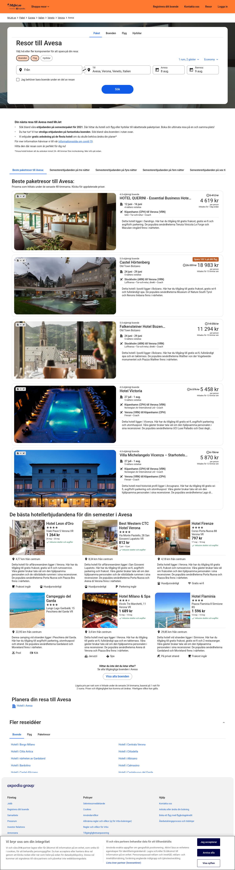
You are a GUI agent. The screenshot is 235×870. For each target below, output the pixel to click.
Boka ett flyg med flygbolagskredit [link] (175, 815)
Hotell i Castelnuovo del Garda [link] (136, 772)
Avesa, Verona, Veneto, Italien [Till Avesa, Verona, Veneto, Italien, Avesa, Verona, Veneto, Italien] (112, 71)
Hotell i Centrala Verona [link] (132, 744)
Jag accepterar (208, 843)
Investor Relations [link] (16, 827)
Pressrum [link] (12, 821)
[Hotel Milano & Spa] (117, 626)
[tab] (97, 33)
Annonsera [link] (12, 833)
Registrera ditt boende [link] (18, 809)
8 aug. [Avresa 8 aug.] (165, 71)
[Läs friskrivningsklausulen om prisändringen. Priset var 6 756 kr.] (212, 452)
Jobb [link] (9, 803)
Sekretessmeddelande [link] (94, 803)
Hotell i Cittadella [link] (128, 751)
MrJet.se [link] (11, 18)
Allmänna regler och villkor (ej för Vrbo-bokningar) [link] (107, 821)
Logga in (223, 6)
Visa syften (209, 864)
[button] (117, 722)
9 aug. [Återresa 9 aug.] (199, 71)
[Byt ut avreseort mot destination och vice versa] (84, 69)
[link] (38, 706)
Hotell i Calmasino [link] (129, 765)
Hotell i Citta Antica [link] (22, 751)
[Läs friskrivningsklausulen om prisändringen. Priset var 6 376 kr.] (193, 389)
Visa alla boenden (117, 676)
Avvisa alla (209, 853)
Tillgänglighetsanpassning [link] (96, 833)
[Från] (49, 69)
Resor (208, 6)
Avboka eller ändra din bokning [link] (174, 809)
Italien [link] (41, 18)
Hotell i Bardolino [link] (21, 765)
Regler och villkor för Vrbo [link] (95, 827)
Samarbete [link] (12, 815)
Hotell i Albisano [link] (128, 758)
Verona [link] (61, 18)
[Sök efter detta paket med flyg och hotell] (169, 221)
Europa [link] (31, 18)
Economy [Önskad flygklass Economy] (211, 59)
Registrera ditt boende (165, 6)
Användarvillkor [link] (90, 815)
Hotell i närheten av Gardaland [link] (28, 758)
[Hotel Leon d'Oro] (45, 555)
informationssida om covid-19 (75, 141)
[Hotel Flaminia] (190, 626)
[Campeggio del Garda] (45, 626)
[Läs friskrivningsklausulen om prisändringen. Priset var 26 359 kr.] (190, 265)
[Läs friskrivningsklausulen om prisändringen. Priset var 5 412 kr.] (212, 195)
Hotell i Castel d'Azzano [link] (24, 772)
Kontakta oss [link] (165, 803)
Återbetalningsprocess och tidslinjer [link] (176, 821)
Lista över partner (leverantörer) (123, 863)
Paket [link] (22, 18)
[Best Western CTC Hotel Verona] (117, 555)
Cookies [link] (87, 809)
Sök (117, 89)
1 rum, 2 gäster (189, 59)
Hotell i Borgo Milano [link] (23, 744)
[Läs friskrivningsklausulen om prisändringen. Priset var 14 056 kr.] (212, 323)
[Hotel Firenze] (190, 555)
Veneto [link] (51, 18)
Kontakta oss (191, 6)
